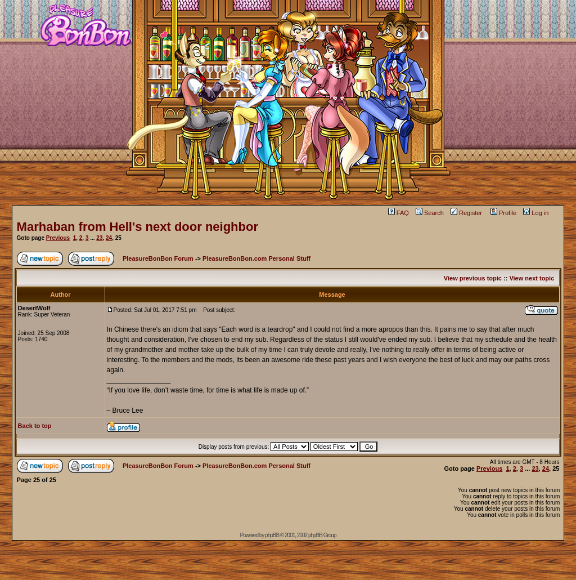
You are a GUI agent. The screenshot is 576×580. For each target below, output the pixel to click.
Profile (503, 212)
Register (466, 212)
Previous (58, 238)
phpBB (272, 535)
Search (430, 212)
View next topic (531, 278)
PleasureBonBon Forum (158, 258)
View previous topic (473, 278)
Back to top (35, 425)
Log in (535, 212)
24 (109, 238)
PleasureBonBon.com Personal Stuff (256, 258)
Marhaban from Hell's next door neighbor (137, 227)
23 (99, 238)
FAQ (398, 212)
